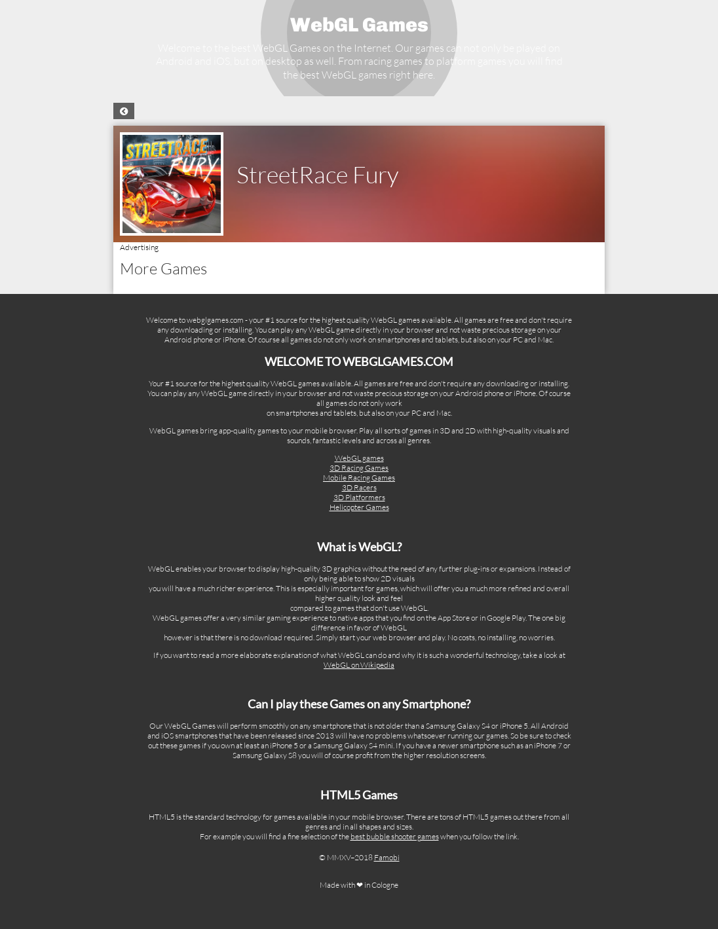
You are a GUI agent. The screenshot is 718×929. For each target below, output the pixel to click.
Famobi (387, 857)
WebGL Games (359, 25)
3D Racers (359, 487)
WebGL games (359, 458)
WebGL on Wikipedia (359, 665)
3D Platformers (359, 497)
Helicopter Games (359, 507)
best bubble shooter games (394, 836)
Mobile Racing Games (359, 478)
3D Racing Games (359, 468)
